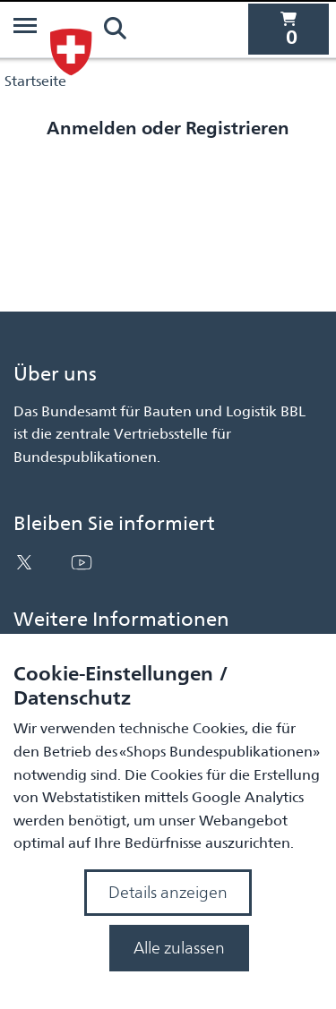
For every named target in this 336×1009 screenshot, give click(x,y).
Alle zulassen (179, 947)
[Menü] (25, 28)
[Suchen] (114, 28)
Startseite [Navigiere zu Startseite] (35, 81)
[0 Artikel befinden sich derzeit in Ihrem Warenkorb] (288, 29)
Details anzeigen (168, 892)
